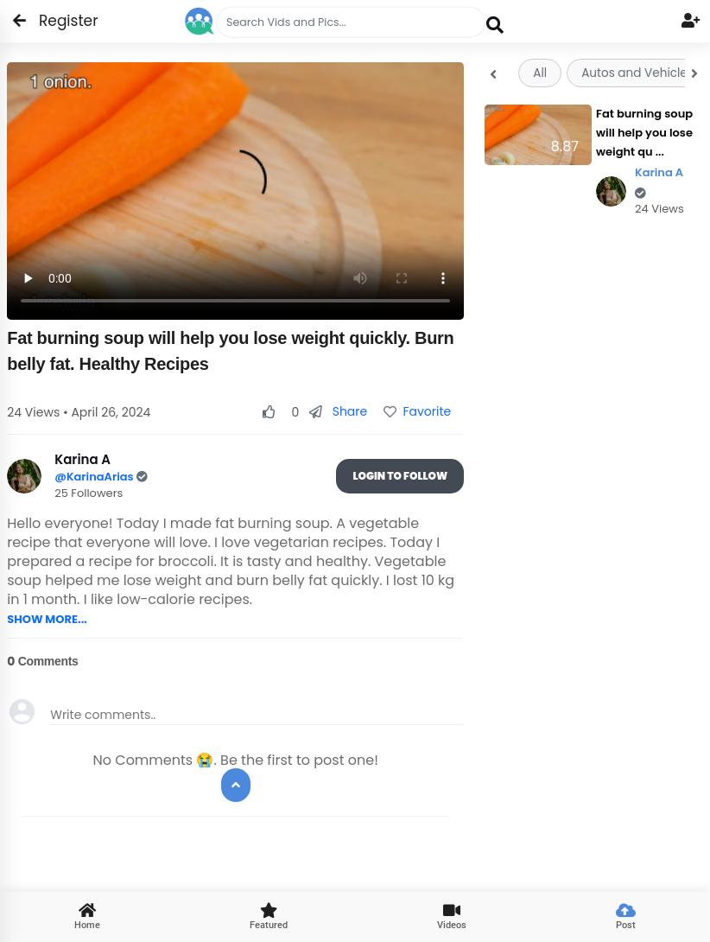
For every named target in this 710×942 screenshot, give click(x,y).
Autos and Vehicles (637, 73)
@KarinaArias (95, 476)
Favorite (417, 411)
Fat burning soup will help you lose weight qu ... (644, 132)
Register (58, 20)
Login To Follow (399, 475)
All (540, 73)
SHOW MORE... (47, 619)
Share (338, 411)
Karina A (659, 182)
